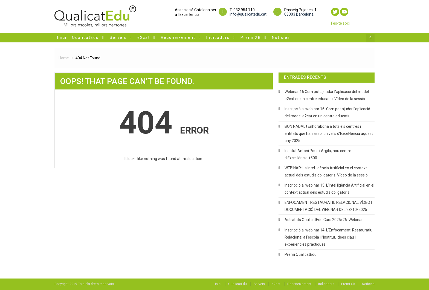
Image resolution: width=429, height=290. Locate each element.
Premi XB (250, 37)
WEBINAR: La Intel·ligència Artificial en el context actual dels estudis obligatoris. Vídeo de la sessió (326, 171)
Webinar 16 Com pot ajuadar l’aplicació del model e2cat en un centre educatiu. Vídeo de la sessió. (327, 95)
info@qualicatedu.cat (248, 14)
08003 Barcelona (299, 14)
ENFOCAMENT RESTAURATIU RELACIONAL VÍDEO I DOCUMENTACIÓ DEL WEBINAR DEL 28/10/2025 (328, 206)
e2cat (143, 37)
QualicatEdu (85, 37)
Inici (61, 37)
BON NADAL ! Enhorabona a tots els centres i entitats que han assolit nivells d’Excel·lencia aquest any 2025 (329, 133)
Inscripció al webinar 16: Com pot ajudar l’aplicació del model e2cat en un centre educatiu (327, 112)
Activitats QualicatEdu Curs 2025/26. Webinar (324, 220)
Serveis (118, 37)
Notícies (281, 37)
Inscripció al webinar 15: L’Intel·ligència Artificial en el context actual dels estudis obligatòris (329, 189)
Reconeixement (178, 37)
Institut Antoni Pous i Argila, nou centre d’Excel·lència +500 (318, 154)
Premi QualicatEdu (301, 254)
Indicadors (218, 37)
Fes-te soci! (340, 23)
